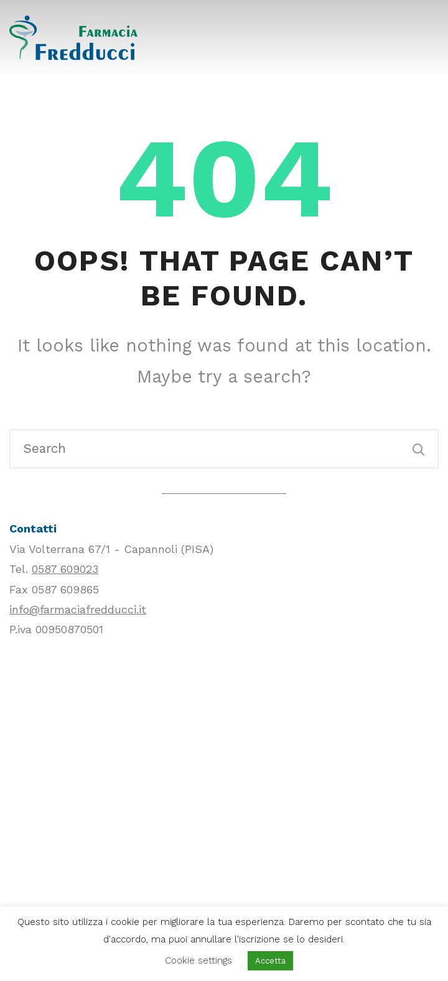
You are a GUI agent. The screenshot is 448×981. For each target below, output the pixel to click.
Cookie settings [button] (198, 960)
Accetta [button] (270, 960)
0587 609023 (65, 568)
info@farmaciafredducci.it (77, 609)
